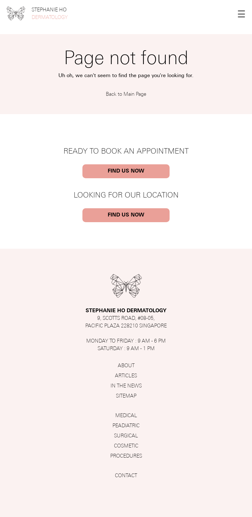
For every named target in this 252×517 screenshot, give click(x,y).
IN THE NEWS (126, 386)
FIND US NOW (126, 171)
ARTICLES (126, 376)
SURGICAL (126, 436)
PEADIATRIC (126, 426)
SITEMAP (126, 396)
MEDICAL (126, 415)
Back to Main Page (126, 94)
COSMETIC (126, 446)
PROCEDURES (126, 456)
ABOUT (126, 365)
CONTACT (126, 475)
